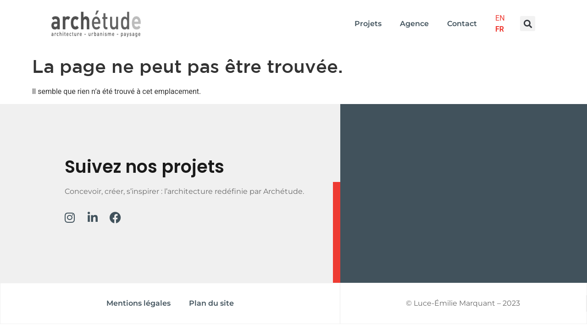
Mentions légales (138, 303)
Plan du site (211, 303)
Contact (462, 23)
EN (500, 18)
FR (499, 29)
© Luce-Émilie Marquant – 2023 (463, 303)
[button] (527, 23)
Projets (368, 23)
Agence (414, 23)
